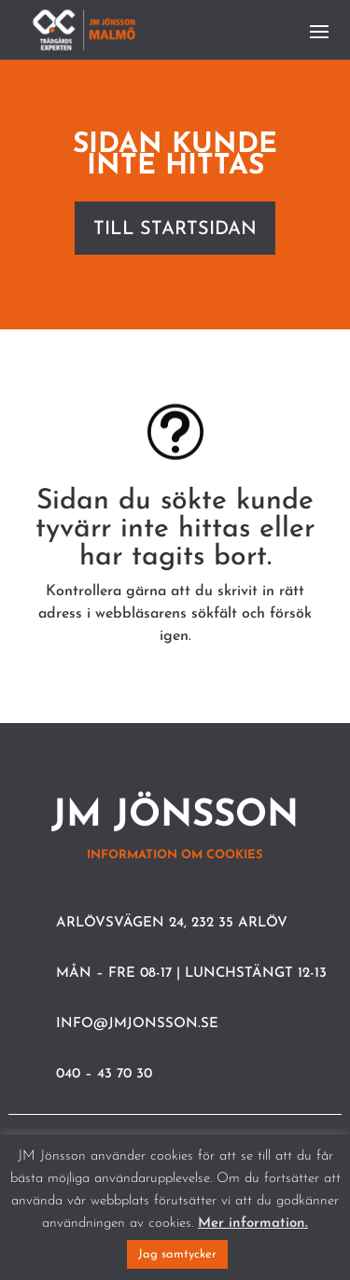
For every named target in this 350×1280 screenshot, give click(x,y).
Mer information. (253, 1224)
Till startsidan (175, 229)
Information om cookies (175, 855)
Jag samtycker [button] (177, 1254)
